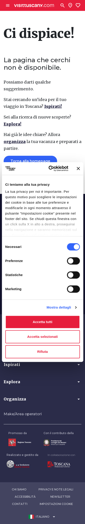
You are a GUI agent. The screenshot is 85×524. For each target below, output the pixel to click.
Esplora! (12, 124)
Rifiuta (42, 351)
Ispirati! (53, 106)
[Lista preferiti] (78, 5)
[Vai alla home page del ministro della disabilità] (59, 442)
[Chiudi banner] (78, 168)
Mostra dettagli (58, 307)
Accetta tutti (42, 322)
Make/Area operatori (23, 414)
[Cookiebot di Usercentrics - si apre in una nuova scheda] (50, 168)
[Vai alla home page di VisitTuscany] (34, 5)
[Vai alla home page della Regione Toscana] (19, 442)
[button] (42, 365)
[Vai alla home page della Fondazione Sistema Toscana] (22, 464)
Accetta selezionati (42, 337)
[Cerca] (62, 5)
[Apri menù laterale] (8, 5)
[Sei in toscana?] (70, 5)
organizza (15, 141)
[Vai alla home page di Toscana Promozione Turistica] (61, 464)
